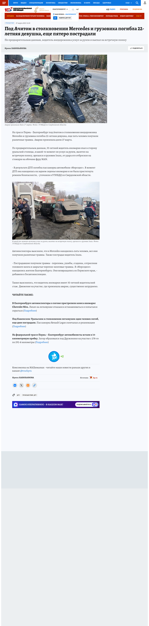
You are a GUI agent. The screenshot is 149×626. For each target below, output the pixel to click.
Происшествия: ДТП (29, 395)
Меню (3, 3)
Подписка (137, 9)
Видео (23, 3)
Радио (112, 9)
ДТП (18, 395)
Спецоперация (36, 3)
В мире (87, 3)
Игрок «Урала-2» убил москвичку (90, 16)
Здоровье (107, 3)
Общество (63, 3)
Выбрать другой (65, 18)
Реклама (124, 9)
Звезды (96, 3)
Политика (50, 3)
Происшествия (9, 23)
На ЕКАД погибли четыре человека (30, 16)
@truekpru (26, 370)
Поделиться (136, 48)
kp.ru (95, 377)
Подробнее (30, 310)
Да (55, 18)
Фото (15, 3)
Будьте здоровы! (126, 16)
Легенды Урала (112, 16)
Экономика (75, 3)
